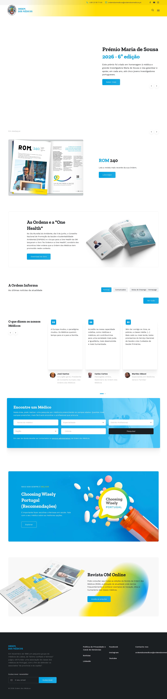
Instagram (114, 652)
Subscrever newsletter (18, 674)
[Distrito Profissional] (131, 423)
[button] (151, 86)
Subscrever (48, 680)
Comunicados (120, 290)
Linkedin (87, 661)
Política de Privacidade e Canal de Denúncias (94, 648)
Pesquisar (131, 431)
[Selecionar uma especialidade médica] (83, 423)
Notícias (106, 290)
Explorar (29, 524)
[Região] (35, 431)
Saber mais (108, 178)
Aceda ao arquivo (99, 599)
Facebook (113, 647)
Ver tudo (151, 300)
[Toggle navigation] (158, 10)
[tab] (102, 393)
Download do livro (39, 256)
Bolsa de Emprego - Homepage (144, 290)
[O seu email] (26, 680)
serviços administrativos (61, 438)
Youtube (113, 658)
